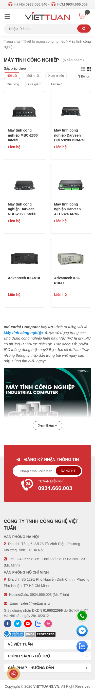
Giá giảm (34, 84)
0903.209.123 (74, 559)
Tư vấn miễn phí (47, 486)
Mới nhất (32, 76)
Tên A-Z (56, 84)
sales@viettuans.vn (36, 603)
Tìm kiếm (84, 28)
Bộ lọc (84, 76)
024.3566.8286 (27, 559)
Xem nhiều (56, 76)
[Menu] (7, 17)
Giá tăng (13, 84)
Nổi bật (12, 76)
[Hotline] (82, 615)
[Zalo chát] (82, 646)
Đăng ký (68, 471)
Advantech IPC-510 (24, 278)
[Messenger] (82, 630)
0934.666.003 (41, 595)
